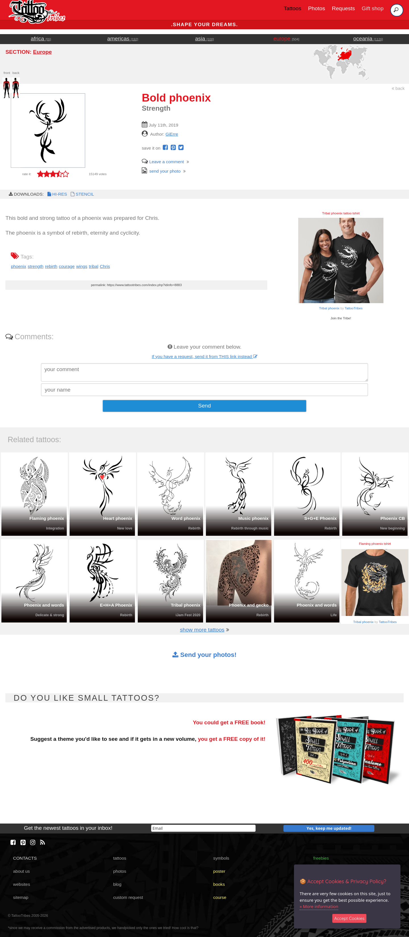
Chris (105, 266)
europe (286, 39)
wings (81, 266)
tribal (93, 266)
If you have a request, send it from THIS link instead (204, 356)
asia (204, 39)
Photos (316, 8)
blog (117, 884)
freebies (321, 858)
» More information (319, 906)
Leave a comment (163, 161)
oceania (368, 39)
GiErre (172, 134)
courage (67, 266)
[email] (203, 828)
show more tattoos (202, 630)
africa (41, 39)
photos (119, 871)
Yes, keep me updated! (329, 828)
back (398, 88)
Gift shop (373, 8)
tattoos (119, 858)
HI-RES (56, 194)
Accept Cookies (349, 918)
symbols (221, 858)
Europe (42, 52)
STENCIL (82, 194)
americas (122, 39)
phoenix (18, 266)
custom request (128, 897)
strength (36, 266)
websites (21, 884)
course (219, 897)
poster (219, 871)
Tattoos (292, 8)
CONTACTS (25, 858)
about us (21, 871)
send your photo (161, 171)
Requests (343, 8)
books (219, 884)
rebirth (51, 266)
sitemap (20, 897)
